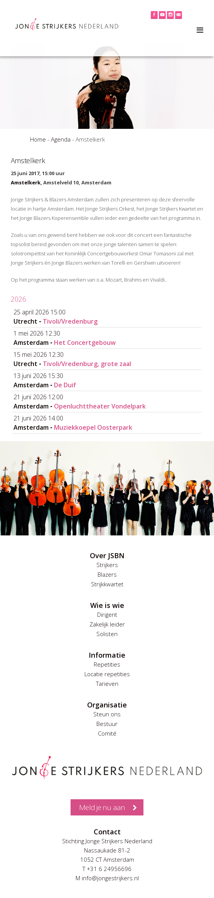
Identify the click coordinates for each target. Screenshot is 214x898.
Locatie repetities (107, 674)
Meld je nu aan (102, 807)
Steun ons (107, 714)
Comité (107, 733)
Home (38, 139)
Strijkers (107, 565)
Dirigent (107, 614)
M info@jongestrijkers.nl (107, 878)
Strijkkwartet (107, 584)
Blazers (107, 574)
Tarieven (107, 683)
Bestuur (107, 724)
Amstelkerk (25, 182)
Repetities (107, 664)
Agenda (61, 139)
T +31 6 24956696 (107, 869)
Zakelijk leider (107, 624)
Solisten (107, 634)
